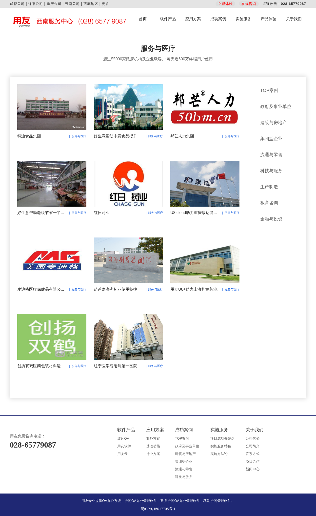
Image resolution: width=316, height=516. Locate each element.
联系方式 (252, 454)
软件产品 (168, 19)
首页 (143, 19)
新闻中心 (252, 469)
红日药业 (102, 213)
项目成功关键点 (222, 438)
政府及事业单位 (275, 106)
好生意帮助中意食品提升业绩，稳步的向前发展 (135, 136)
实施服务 (243, 19)
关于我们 (294, 19)
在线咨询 (248, 4)
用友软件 (124, 446)
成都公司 (17, 4)
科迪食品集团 (29, 136)
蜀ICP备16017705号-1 (158, 509)
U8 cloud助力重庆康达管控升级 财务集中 (206, 213)
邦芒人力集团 (182, 136)
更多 (105, 4)
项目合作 (252, 461)
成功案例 (218, 19)
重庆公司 (54, 4)
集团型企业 (271, 138)
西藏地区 (90, 4)
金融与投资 (271, 218)
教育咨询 (269, 202)
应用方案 (193, 19)
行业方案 (153, 454)
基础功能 (153, 446)
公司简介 (252, 446)
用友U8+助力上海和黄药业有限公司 (201, 289)
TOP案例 (269, 90)
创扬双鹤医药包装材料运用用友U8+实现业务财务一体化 (66, 366)
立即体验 (225, 4)
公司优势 (252, 438)
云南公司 (72, 4)
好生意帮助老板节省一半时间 (43, 213)
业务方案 (153, 438)
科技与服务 (271, 170)
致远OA (123, 438)
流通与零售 (271, 154)
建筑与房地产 (273, 122)
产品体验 (268, 19)
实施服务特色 (220, 446)
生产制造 (269, 186)
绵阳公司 (35, 4)
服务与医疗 (271, 235)
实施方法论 (219, 454)
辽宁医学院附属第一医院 (115, 366)
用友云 (122, 454)
